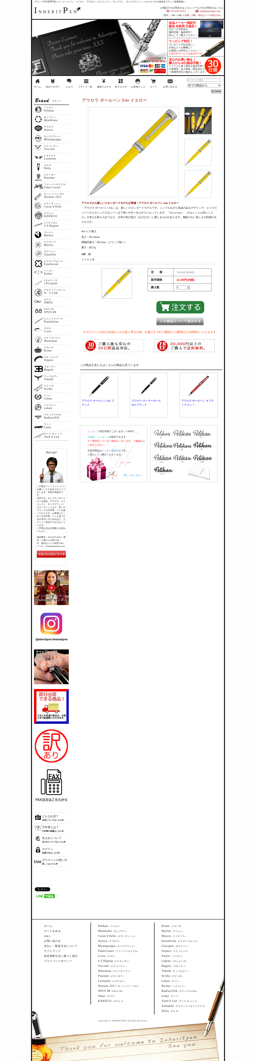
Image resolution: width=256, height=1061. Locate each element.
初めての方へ (53, 87)
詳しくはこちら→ (133, 475)
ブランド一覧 (85, 87)
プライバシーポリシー (58, 960)
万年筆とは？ (50, 827)
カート (153, 87)
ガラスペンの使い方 (54, 860)
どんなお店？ (50, 816)
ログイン (47, 849)
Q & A (69, 87)
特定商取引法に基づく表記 (61, 955)
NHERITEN (56, 12)
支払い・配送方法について (61, 945)
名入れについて (52, 838)
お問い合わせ (170, 87)
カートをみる (52, 930)
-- (109, 925)
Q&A (47, 935)
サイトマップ (52, 950)
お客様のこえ (138, 87)
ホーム (37, 87)
